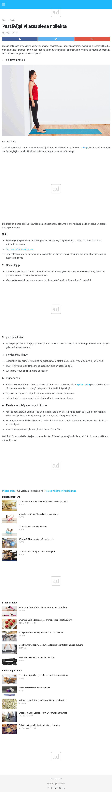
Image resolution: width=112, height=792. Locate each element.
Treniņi (12, 20)
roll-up (84, 147)
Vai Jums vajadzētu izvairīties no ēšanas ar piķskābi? (43, 700)
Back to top (56, 779)
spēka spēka (83, 384)
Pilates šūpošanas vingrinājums (33, 526)
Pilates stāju (8, 490)
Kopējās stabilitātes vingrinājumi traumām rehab (41, 632)
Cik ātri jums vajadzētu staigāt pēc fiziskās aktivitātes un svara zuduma (51, 645)
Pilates (4, 20)
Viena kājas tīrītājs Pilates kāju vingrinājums (38, 514)
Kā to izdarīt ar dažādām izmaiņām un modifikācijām (43, 607)
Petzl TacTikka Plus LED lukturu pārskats (37, 657)
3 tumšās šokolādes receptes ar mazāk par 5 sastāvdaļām (45, 620)
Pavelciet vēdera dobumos (19, 249)
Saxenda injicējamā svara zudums (34, 688)
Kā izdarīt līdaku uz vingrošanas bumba (36, 539)
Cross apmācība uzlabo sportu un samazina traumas (43, 713)
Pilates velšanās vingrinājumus (60, 490)
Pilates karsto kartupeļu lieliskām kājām (37, 551)
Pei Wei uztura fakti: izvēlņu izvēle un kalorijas (39, 725)
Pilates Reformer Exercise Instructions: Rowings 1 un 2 (43, 501)
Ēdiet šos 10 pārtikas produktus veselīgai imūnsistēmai (43, 675)
